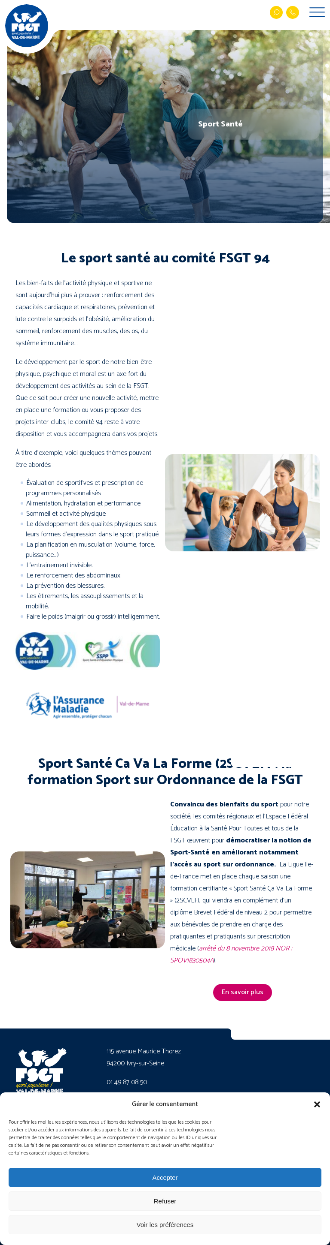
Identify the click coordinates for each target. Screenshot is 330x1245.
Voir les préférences (165, 1224)
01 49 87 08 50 (127, 1082)
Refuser (165, 1201)
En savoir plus (242, 992)
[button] (317, 1104)
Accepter (164, 1177)
